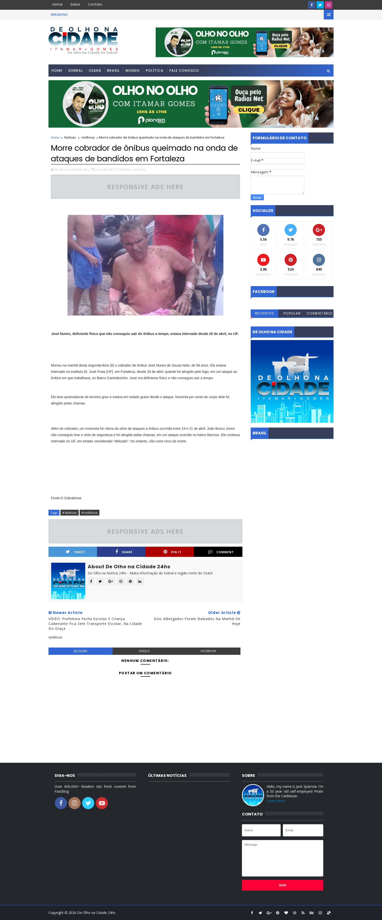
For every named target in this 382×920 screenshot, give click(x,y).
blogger (80, 651)
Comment (221, 552)
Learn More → (278, 800)
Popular (292, 313)
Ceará (95, 70)
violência (88, 137)
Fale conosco (184, 70)
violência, (139, 169)
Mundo (132, 70)
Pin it (172, 552)
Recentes (264, 313)
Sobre (75, 4)
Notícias (70, 137)
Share (124, 552)
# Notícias (69, 512)
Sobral (75, 70)
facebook (208, 651)
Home (57, 4)
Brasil (113, 70)
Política (154, 70)
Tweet (75, 552)
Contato (95, 4)
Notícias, (125, 169)
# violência (89, 512)
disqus (144, 651)
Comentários (320, 314)
